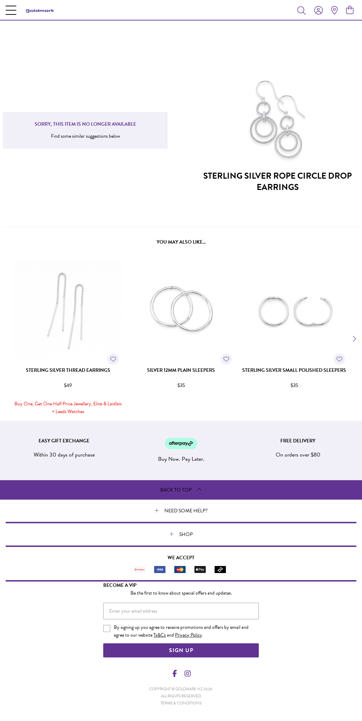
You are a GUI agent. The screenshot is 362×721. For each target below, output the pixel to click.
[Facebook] (175, 673)
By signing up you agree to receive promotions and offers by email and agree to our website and (181, 631)
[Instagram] (187, 673)
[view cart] (350, 10)
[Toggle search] (303, 10)
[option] (68, 337)
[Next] (353, 339)
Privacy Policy (188, 635)
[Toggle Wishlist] (113, 359)
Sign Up (181, 650)
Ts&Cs (159, 635)
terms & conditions (181, 703)
